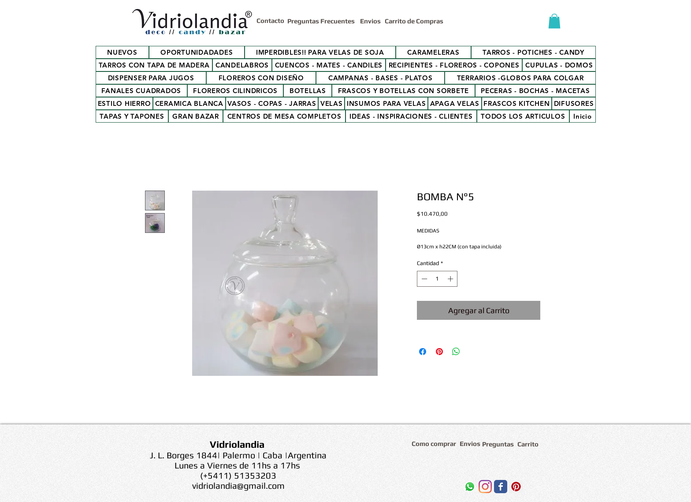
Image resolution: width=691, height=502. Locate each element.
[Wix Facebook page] (500, 486)
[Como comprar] (435, 443)
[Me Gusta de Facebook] (424, 488)
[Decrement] (423, 278)
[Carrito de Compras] (415, 20)
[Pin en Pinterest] (439, 351)
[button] (554, 21)
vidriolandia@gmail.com (238, 485)
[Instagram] (485, 486)
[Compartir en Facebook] (422, 351)
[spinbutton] (437, 278)
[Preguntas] (498, 444)
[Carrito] (529, 444)
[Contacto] (271, 20)
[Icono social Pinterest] (516, 486)
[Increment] (451, 278)
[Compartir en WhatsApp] (456, 351)
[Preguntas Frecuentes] (322, 20)
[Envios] (370, 20)
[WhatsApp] (469, 486)
